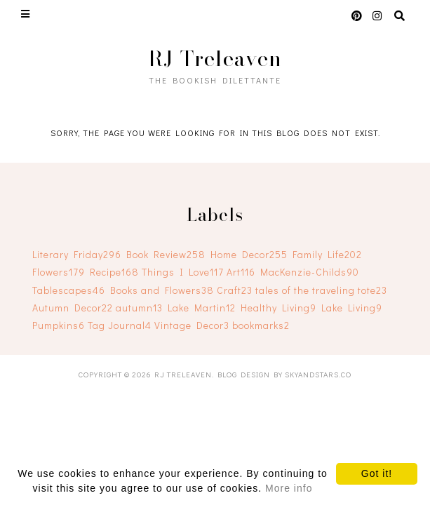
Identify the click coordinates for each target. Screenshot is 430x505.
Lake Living (351, 307)
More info (288, 488)
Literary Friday (76, 254)
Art (241, 271)
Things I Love (183, 271)
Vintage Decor (191, 325)
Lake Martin (202, 307)
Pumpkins (58, 325)
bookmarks (261, 325)
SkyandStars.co (318, 374)
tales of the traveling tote (321, 290)
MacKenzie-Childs (309, 271)
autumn (139, 307)
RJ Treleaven (215, 58)
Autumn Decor (72, 307)
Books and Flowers (162, 290)
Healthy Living (278, 307)
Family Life (327, 254)
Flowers (58, 271)
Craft (235, 290)
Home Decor (249, 254)
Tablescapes (68, 290)
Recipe (114, 271)
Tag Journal (120, 325)
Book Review (166, 254)
